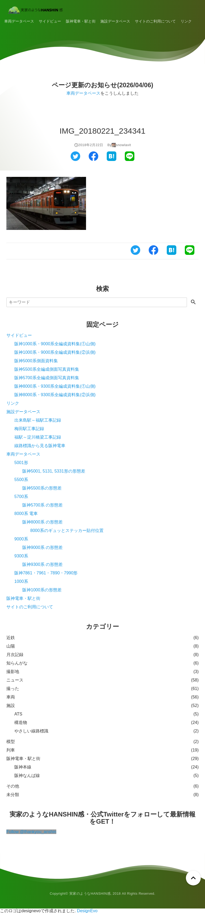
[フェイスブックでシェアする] (93, 159)
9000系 (21, 539)
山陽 (10, 646)
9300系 (21, 556)
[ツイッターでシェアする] (75, 159)
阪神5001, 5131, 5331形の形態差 (53, 471)
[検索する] (193, 302)
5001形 (21, 462)
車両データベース (19, 21)
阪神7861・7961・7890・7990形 (46, 573)
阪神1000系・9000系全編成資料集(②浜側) (55, 352)
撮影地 (12, 671)
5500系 (21, 479)
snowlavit (123, 145)
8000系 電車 (26, 513)
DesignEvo (87, 910)
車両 (10, 697)
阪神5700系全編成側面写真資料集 (46, 377)
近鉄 (10, 637)
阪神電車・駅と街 (81, 21)
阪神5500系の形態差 (42, 488)
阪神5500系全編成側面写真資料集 (46, 369)
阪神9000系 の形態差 (42, 547)
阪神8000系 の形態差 (42, 522)
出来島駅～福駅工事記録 (37, 420)
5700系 (21, 496)
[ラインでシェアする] (129, 159)
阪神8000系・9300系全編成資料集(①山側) (55, 386)
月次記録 (14, 654)
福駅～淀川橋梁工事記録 (37, 437)
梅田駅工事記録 (29, 428)
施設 (10, 705)
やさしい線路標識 (31, 731)
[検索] (96, 302)
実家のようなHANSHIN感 (90, 893)
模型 (10, 741)
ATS (18, 714)
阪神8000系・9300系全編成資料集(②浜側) (55, 394)
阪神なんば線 (27, 775)
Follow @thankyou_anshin (31, 831)
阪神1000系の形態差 (42, 590)
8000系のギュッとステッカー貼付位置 (67, 530)
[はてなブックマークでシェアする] (111, 159)
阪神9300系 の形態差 (42, 564)
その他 (12, 786)
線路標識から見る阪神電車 (39, 445)
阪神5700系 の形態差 (42, 505)
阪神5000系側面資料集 (36, 361)
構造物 (20, 722)
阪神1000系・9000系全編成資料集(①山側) (55, 344)
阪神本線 (22, 767)
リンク (186, 21)
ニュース (14, 680)
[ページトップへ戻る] (193, 878)
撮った (12, 688)
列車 (10, 750)
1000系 (21, 581)
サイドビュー (50, 21)
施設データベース (115, 21)
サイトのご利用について (155, 21)
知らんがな (17, 663)
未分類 (12, 794)
